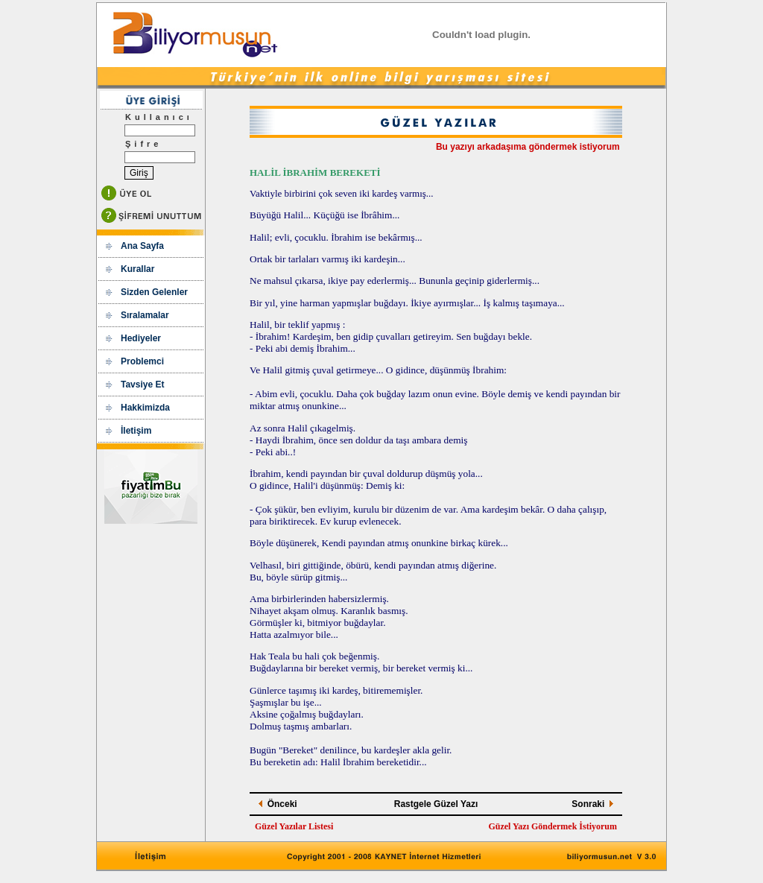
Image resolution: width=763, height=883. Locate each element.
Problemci (142, 361)
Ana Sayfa (142, 246)
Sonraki (588, 804)
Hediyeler (141, 338)
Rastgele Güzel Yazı (436, 804)
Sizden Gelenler (154, 292)
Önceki (282, 804)
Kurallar (137, 269)
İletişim (136, 430)
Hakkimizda (145, 407)
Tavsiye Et (142, 384)
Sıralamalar (145, 315)
